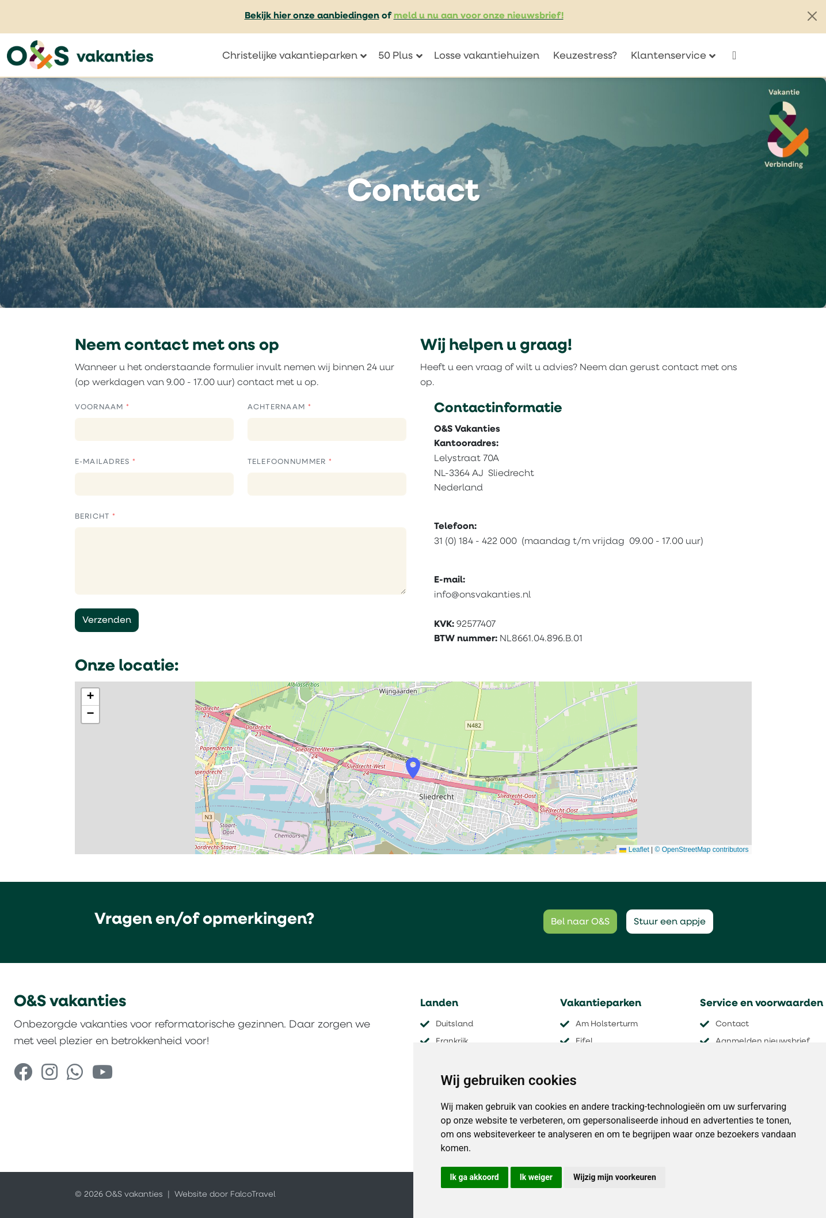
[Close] (812, 16)
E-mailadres (103, 462)
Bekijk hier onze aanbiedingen (312, 16)
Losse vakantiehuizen (486, 56)
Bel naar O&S (580, 922)
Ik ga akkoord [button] (474, 1177)
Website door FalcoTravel (224, 1194)
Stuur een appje (670, 922)
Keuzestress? (585, 56)
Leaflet (634, 850)
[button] (413, 768)
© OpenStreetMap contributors (702, 850)
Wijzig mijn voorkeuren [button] (614, 1177)
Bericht (93, 516)
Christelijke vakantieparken (289, 56)
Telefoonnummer (288, 462)
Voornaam (101, 407)
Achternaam (278, 407)
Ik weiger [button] (536, 1177)
